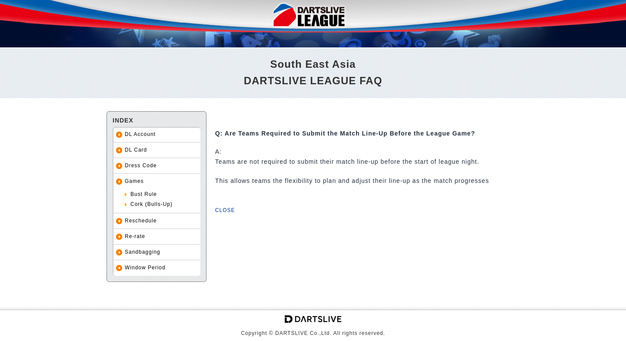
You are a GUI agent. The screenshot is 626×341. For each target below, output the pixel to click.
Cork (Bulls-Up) (151, 204)
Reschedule (140, 221)
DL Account (140, 134)
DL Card (136, 150)
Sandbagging (142, 252)
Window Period (145, 268)
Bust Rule (143, 194)
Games (134, 181)
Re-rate (135, 236)
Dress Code (140, 165)
